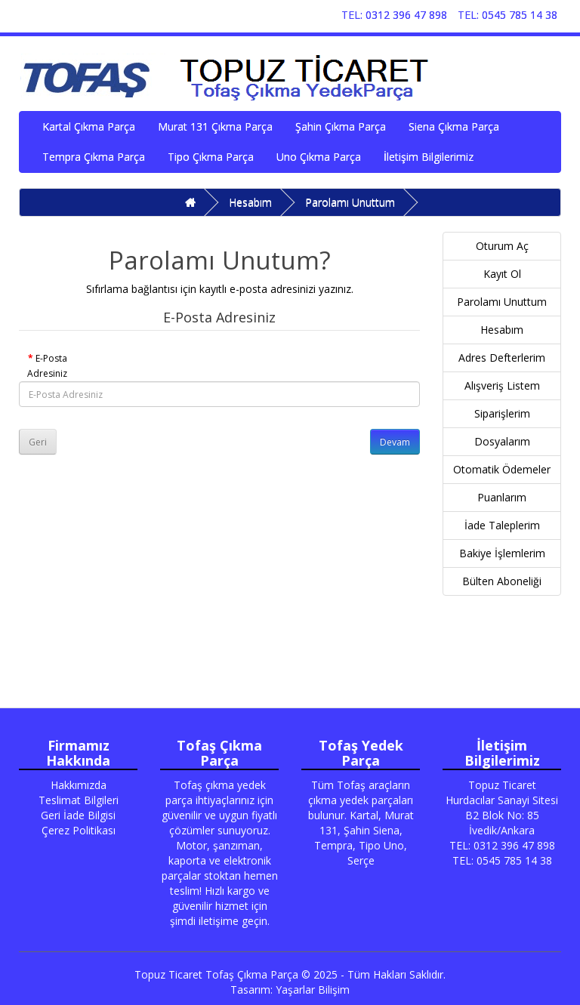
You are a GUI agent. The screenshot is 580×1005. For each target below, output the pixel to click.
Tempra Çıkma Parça (93, 157)
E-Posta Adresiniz (47, 366)
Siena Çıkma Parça (454, 126)
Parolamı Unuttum (350, 202)
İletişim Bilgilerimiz (429, 157)
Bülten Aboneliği (501, 581)
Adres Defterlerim (501, 357)
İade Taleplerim (502, 525)
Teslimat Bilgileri (79, 800)
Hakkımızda (78, 785)
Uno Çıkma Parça (318, 157)
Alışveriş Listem (502, 385)
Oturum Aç (502, 246)
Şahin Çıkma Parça (340, 126)
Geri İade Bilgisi (78, 815)
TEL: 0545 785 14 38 (507, 15)
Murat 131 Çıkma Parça (215, 126)
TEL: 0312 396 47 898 (394, 15)
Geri (38, 442)
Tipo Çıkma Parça (211, 157)
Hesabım (250, 202)
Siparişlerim (502, 413)
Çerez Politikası (79, 830)
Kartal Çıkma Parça (88, 126)
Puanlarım (501, 497)
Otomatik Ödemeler (502, 469)
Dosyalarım (502, 441)
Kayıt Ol (502, 274)
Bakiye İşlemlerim (502, 553)
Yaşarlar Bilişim (313, 989)
